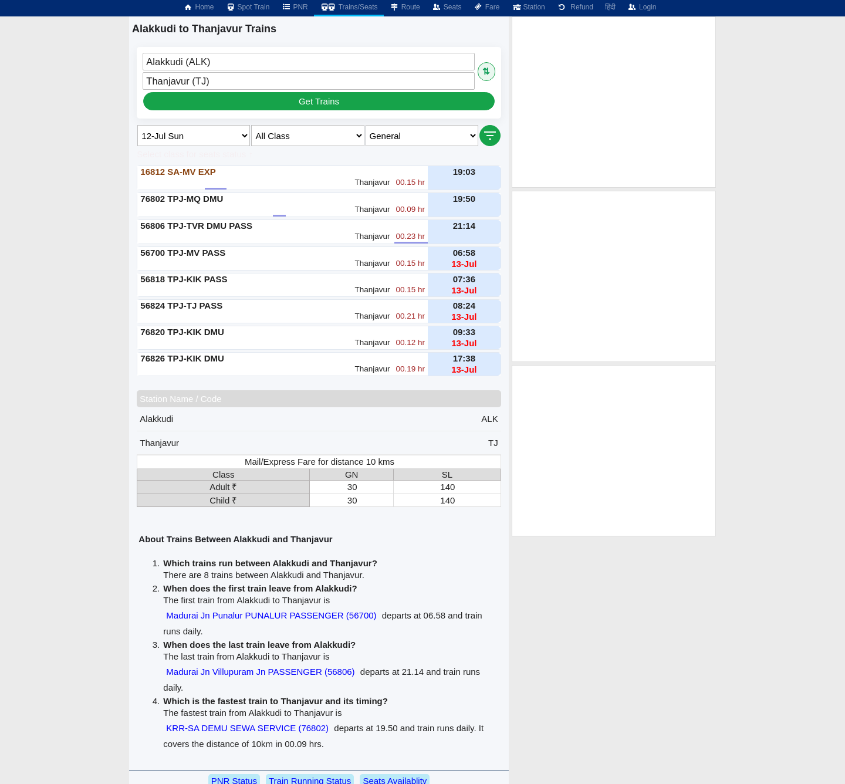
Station (528, 7)
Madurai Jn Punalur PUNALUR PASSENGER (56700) (271, 615)
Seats (447, 7)
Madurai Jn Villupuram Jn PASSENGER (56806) (260, 672)
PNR (294, 7)
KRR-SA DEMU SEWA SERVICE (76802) (247, 728)
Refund (575, 7)
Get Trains (319, 101)
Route (405, 7)
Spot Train (248, 7)
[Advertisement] (613, 102)
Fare (487, 7)
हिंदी (610, 7)
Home (198, 7)
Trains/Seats (349, 7)
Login (641, 7)
